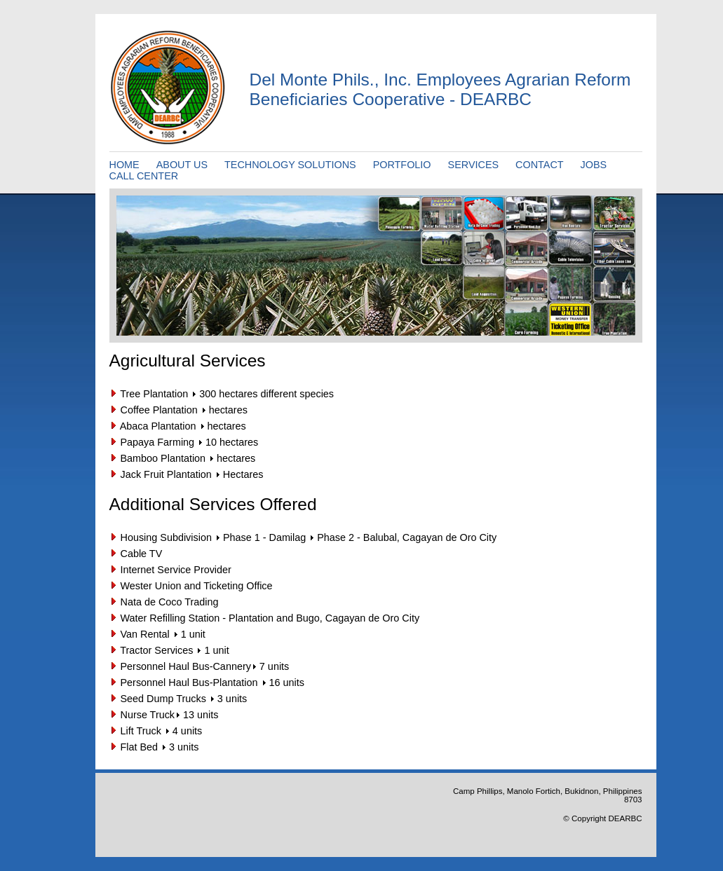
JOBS (594, 164)
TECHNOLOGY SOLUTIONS (290, 164)
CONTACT (539, 164)
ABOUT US (182, 164)
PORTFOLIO (402, 164)
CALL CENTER (144, 175)
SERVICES (473, 164)
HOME (124, 164)
